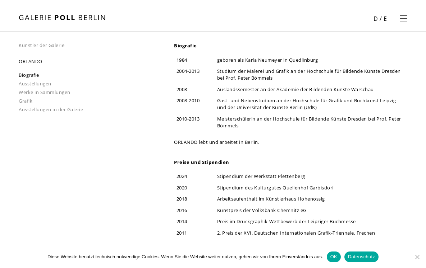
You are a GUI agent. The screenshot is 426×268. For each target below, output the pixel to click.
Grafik (25, 101)
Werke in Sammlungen (44, 92)
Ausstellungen (35, 83)
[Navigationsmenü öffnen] (403, 18)
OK (333, 256)
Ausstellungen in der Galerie (51, 109)
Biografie (29, 75)
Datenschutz (361, 256)
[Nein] (417, 256)
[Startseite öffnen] (62, 18)
